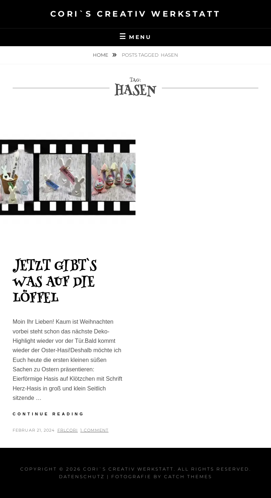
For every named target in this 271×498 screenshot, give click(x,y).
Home (101, 55)
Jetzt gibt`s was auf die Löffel (54, 283)
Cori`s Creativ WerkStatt (135, 14)
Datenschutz (82, 476)
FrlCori (67, 430)
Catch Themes (188, 476)
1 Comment (94, 430)
